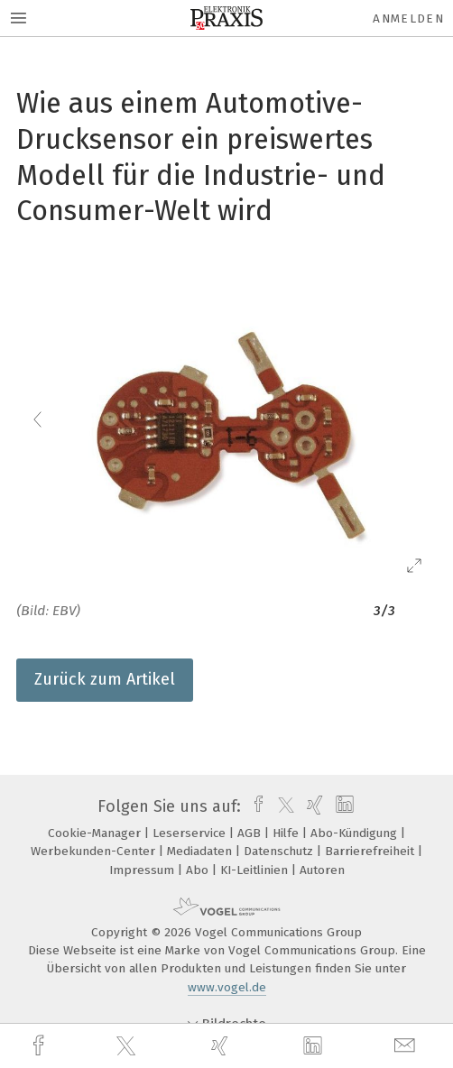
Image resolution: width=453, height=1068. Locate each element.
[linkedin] (314, 1046)
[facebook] (40, 1046)
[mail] (407, 1046)
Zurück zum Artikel (104, 679)
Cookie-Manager (96, 833)
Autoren (322, 870)
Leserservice (191, 833)
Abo (199, 870)
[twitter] (128, 1046)
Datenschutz (280, 851)
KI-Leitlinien (255, 870)
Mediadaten (201, 851)
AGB (250, 833)
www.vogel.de (227, 987)
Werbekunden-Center (95, 851)
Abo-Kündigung (355, 833)
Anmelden (408, 18)
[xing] (222, 1046)
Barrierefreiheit (371, 851)
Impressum (143, 870)
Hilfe (287, 833)
